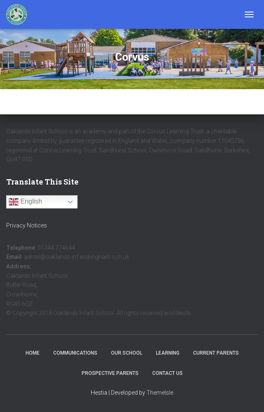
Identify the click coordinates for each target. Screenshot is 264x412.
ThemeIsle (159, 392)
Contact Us (167, 373)
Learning (167, 353)
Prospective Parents (110, 373)
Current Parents (216, 353)
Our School (126, 353)
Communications (75, 353)
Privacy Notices (26, 225)
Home (33, 353)
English (25, 202)
